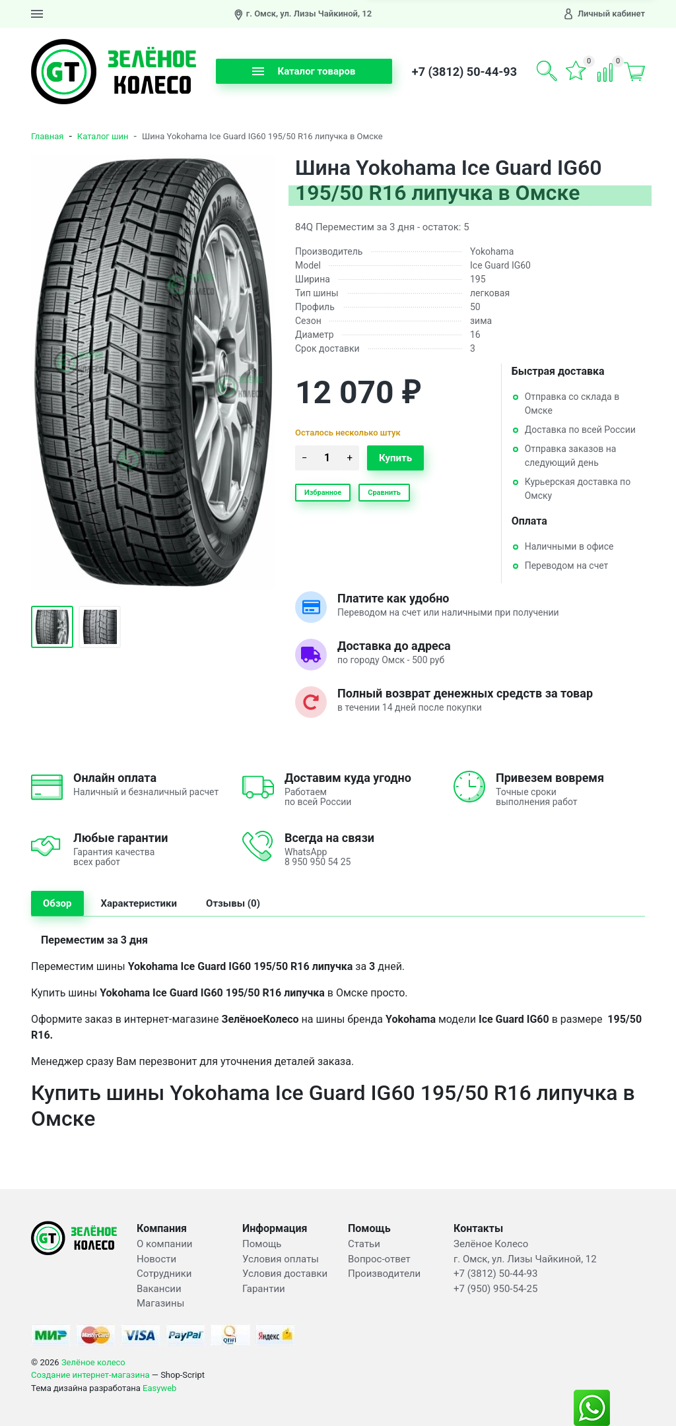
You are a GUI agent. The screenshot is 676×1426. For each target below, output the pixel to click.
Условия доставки (284, 1274)
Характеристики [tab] (139, 903)
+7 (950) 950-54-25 (495, 1289)
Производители (384, 1274)
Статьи (364, 1244)
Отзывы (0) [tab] (233, 903)
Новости (156, 1259)
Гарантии (263, 1289)
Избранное (322, 492)
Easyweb (159, 1388)
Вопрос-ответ (379, 1259)
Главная (47, 136)
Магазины (160, 1303)
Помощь (262, 1244)
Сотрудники (164, 1274)
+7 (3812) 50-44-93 (464, 72)
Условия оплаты (280, 1259)
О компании (164, 1244)
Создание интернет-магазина (90, 1375)
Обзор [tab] (57, 903)
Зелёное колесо (93, 1362)
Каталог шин (103, 136)
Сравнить (384, 492)
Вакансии (159, 1289)
